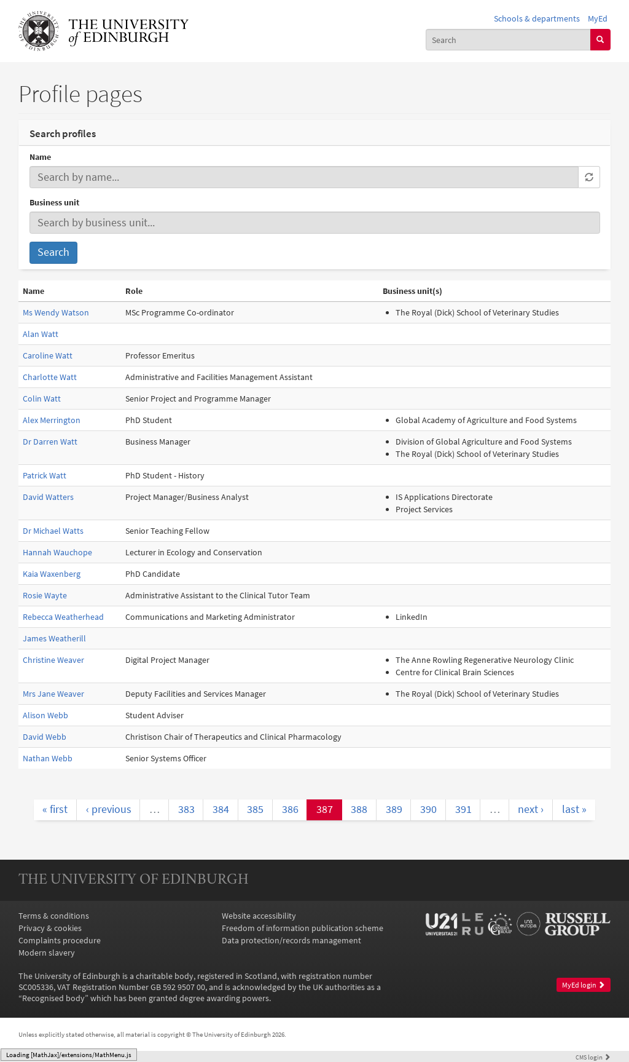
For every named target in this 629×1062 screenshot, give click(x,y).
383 (186, 809)
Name (40, 156)
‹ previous (108, 809)
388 (359, 809)
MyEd (598, 18)
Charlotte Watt (50, 376)
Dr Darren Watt (50, 441)
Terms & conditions (53, 915)
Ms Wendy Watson (56, 312)
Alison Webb (45, 715)
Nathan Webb (47, 758)
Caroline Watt (47, 355)
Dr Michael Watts (53, 530)
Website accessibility (259, 915)
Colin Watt (42, 398)
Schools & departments (537, 18)
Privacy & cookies (50, 927)
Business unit (54, 202)
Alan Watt (40, 333)
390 (428, 809)
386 (290, 809)
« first (55, 809)
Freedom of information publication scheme (302, 927)
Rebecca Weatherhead (63, 616)
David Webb (44, 736)
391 (463, 809)
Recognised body (53, 998)
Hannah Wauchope (57, 552)
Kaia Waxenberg (51, 573)
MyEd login (583, 984)
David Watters (48, 496)
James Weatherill (54, 638)
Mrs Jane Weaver (53, 693)
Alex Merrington (51, 420)
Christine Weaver (53, 659)
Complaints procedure (59, 940)
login (593, 1057)
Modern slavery (46, 952)
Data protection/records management (291, 940)
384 (221, 809)
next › (531, 809)
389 (394, 809)
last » (574, 809)
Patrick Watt (44, 475)
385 (255, 809)
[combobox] (508, 39)
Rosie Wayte (45, 595)
